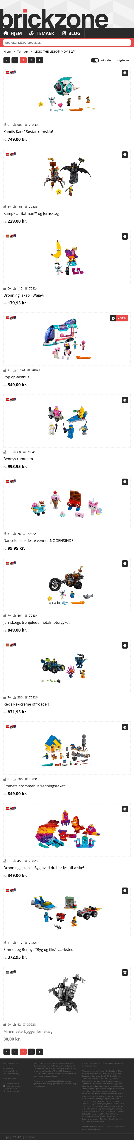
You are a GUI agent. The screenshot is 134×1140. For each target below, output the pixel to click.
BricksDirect (115, 1076)
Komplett (106, 1098)
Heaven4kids (118, 1088)
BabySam (113, 1070)
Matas (114, 1106)
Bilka (120, 1070)
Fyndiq (85, 1088)
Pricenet (101, 1111)
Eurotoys (90, 1086)
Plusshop (93, 1111)
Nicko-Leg (96, 1108)
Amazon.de (103, 1070)
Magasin (107, 1106)
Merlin (120, 1106)
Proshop (109, 1111)
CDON (84, 1078)
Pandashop (106, 1108)
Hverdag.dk (97, 1091)
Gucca (103, 1088)
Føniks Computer (102, 1086)
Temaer (41, 33)
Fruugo (119, 1086)
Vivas (102, 1121)
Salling (84, 1113)
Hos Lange (86, 1091)
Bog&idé (107, 1073)
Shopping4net (94, 1113)
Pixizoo (85, 1111)
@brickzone (12, 1088)
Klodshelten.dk (105, 1096)
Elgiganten (118, 1083)
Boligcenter (116, 1073)
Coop (102, 1081)
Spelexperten (100, 1116)
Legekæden (115, 1101)
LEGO (109, 1103)
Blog (71, 33)
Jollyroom (113, 1091)
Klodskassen (117, 1096)
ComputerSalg (105, 1078)
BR (108, 1076)
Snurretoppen (88, 1116)
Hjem (12, 33)
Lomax (88, 1106)
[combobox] (67, 42)
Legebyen (86, 1101)
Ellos (84, 1086)
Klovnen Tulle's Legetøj (91, 1098)
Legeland (86, 1103)
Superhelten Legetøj (90, 1118)
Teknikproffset (106, 1118)
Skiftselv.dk (114, 1113)
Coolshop (95, 1081)
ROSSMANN (119, 1111)
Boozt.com (86, 1076)
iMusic (105, 1091)
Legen (93, 1103)
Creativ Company (113, 1081)
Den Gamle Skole (99, 1083)
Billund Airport (96, 1073)
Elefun (109, 1083)
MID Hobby (86, 1108)
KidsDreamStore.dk (109, 1093)
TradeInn (95, 1121)
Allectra (85, 1070)
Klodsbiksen (92, 1096)
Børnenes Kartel (99, 1076)
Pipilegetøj (116, 1108)
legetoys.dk (101, 1103)
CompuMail (93, 1078)
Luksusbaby (97, 1106)
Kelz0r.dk (86, 1093)
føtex (113, 1086)
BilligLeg (85, 1073)
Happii (109, 1088)
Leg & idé (115, 1098)
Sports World (112, 1116)
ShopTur (104, 1113)
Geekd (91, 1088)
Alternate (93, 1070)
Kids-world (95, 1093)
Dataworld (86, 1083)
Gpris (97, 1088)
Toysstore (86, 1121)
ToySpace (117, 1118)
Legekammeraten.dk (100, 1101)
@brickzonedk (13, 1091)
